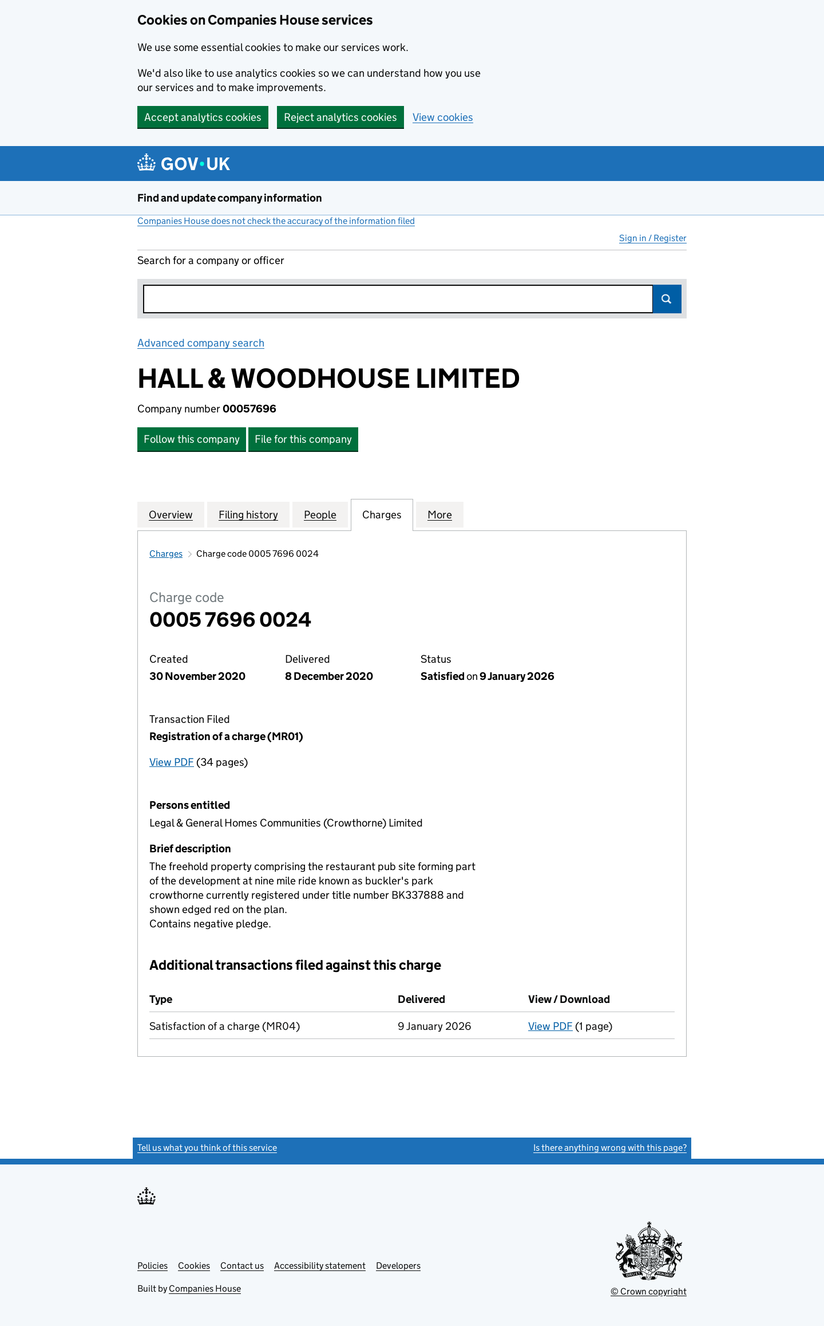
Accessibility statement (320, 1265)
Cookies (194, 1265)
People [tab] (320, 514)
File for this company (303, 439)
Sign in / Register (653, 238)
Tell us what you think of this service (207, 1147)
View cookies (443, 117)
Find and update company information (229, 197)
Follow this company (192, 439)
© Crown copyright (649, 1291)
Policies (152, 1265)
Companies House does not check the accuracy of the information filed (276, 220)
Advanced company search (200, 342)
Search (667, 299)
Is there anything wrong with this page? (610, 1147)
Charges (166, 553)
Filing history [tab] (248, 514)
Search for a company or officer (210, 260)
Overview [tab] (171, 514)
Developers (398, 1265)
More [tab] (439, 514)
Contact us (242, 1265)
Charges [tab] (382, 514)
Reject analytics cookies (340, 117)
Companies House (205, 1288)
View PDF (171, 762)
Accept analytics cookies (203, 117)
